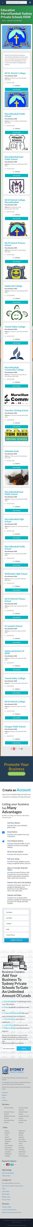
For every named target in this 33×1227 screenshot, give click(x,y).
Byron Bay (22, 1139)
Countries (5, 1092)
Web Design (5, 1194)
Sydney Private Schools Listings (16, 1225)
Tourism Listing (8, 1107)
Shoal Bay (21, 1147)
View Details (16, 89)
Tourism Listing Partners (9, 1209)
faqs (9, 1197)
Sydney (7, 1131)
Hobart (7, 1137)
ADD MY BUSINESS (8, 1173)
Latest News (5, 1191)
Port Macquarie (23, 1156)
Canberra (21, 1137)
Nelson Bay (8, 1139)
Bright (7, 1143)
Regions (4, 1095)
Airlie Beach (22, 1152)
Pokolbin (7, 1156)
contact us (17, 1183)
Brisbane (7, 1133)
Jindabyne (8, 1141)
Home (3, 20)
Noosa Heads (22, 1141)
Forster (21, 1145)
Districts (4, 1100)
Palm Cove (22, 1154)
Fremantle (8, 1152)
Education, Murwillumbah (14, 20)
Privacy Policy (6, 1199)
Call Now (16, 85)
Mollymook (8, 1154)
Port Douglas (9, 1145)
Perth (6, 1135)
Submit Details (16, 940)
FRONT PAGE (6, 1176)
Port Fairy (22, 1149)
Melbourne (22, 1131)
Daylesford (8, 1147)
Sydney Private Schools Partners (11, 1212)
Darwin (21, 1135)
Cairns (20, 1143)
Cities (3, 1097)
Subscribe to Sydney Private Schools (12, 1186)
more (20, 749)
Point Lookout (9, 1149)
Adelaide (21, 1133)
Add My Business (16, 773)
